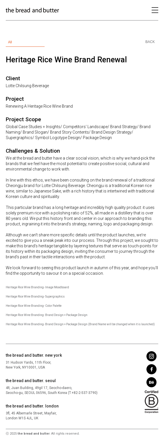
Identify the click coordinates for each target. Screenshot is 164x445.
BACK (150, 42)
